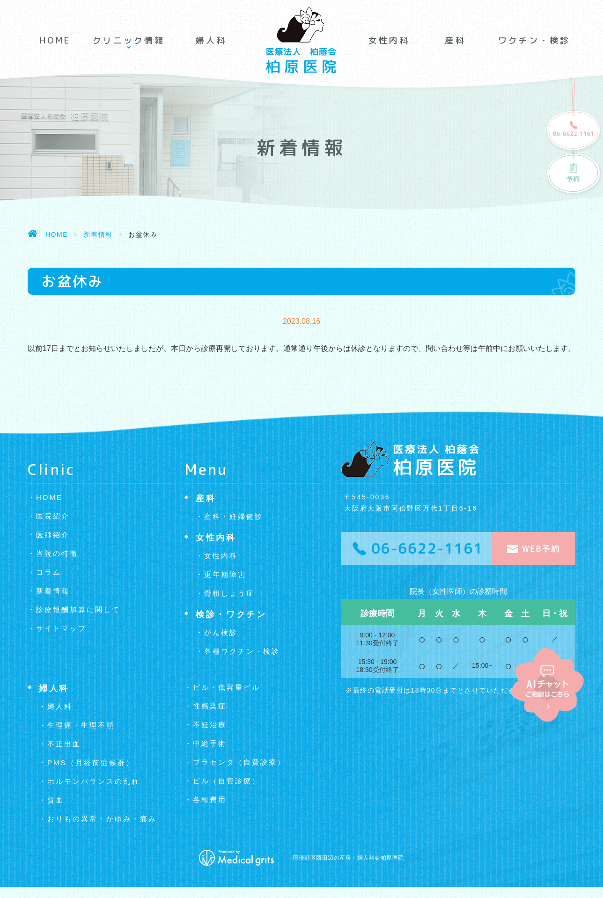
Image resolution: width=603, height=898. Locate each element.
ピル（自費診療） (226, 781)
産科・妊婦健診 (233, 516)
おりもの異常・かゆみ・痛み (102, 819)
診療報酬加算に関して (78, 609)
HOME (55, 40)
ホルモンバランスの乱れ (93, 781)
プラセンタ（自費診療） (239, 762)
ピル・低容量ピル (226, 687)
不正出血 (64, 744)
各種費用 (210, 799)
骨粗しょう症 (229, 593)
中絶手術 (210, 743)
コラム (48, 572)
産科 (455, 40)
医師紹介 (53, 535)
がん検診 (221, 632)
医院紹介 (53, 516)
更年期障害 (225, 574)
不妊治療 (210, 725)
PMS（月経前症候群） (90, 763)
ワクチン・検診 (534, 40)
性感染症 (210, 706)
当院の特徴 (57, 553)
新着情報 (98, 234)
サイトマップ (61, 628)
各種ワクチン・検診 (242, 651)
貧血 (55, 800)
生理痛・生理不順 (81, 725)
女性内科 (389, 40)
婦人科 (211, 40)
